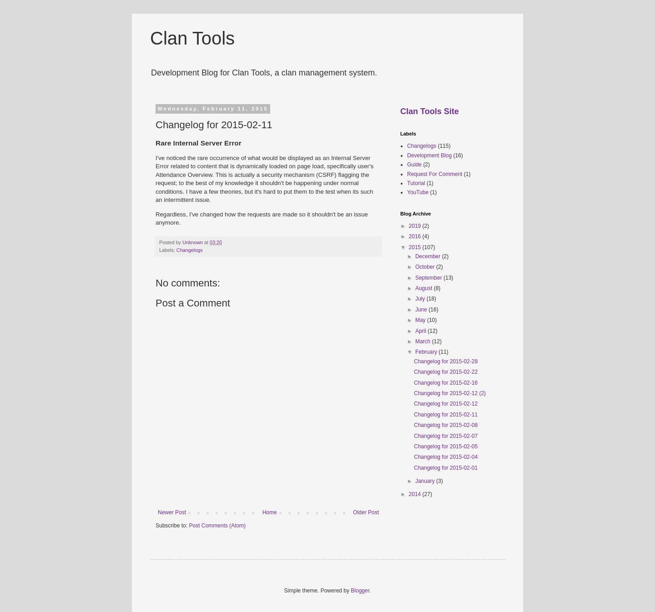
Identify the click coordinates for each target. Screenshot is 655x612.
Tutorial (416, 183)
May (421, 320)
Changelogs (189, 250)
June (421, 309)
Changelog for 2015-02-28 (446, 361)
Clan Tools (192, 38)
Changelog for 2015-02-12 (446, 404)
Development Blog (429, 155)
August (424, 288)
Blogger (360, 590)
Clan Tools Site (429, 111)
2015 (416, 247)
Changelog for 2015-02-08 (446, 425)
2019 (416, 226)
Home (269, 512)
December (428, 256)
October (425, 267)
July (421, 299)
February (426, 352)
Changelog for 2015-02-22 (446, 372)
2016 (416, 236)
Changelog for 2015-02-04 (446, 457)
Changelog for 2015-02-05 (446, 446)
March (423, 341)
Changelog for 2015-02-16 (446, 383)
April (421, 331)
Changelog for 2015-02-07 (446, 436)
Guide (414, 164)
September (429, 278)
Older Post (366, 512)
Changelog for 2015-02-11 (446, 414)
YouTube (417, 192)
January (425, 481)
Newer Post (172, 512)
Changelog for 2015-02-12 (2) (450, 393)
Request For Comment (434, 174)
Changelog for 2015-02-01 (446, 468)
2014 (416, 494)
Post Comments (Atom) (217, 525)
